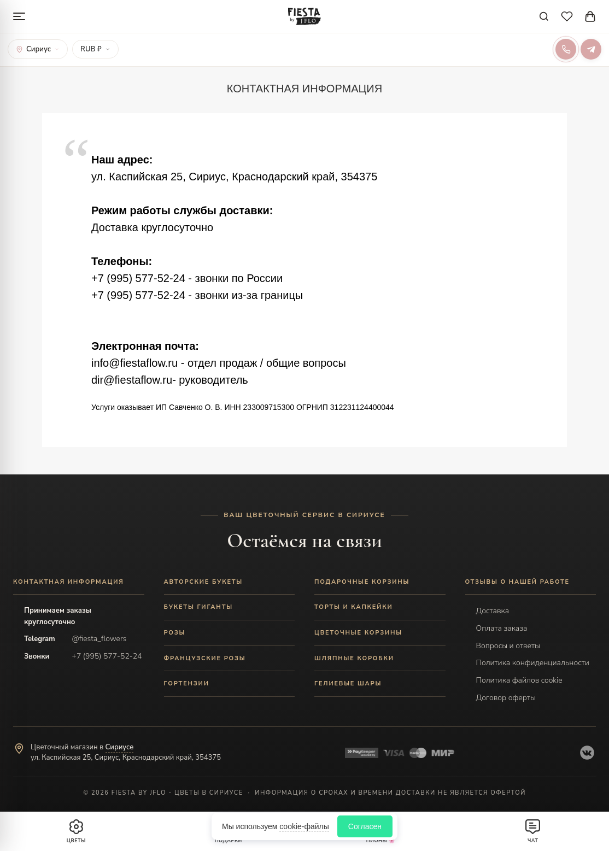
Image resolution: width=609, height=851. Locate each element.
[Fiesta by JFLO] (304, 16)
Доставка (493, 611)
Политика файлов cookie (519, 680)
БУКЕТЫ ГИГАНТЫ (198, 607)
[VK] (587, 752)
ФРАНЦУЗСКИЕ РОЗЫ (205, 658)
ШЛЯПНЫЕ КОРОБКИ (354, 658)
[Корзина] (589, 16)
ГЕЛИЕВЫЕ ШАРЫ (348, 683)
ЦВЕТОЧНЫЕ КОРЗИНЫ (358, 633)
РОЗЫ (175, 633)
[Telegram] (591, 49)
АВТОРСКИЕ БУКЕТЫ (203, 582)
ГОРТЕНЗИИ (186, 683)
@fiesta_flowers (99, 638)
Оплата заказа (502, 628)
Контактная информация (68, 582)
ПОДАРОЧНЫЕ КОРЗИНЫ (361, 582)
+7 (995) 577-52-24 (107, 656)
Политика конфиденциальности (532, 663)
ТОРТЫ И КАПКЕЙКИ (353, 607)
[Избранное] (566, 16)
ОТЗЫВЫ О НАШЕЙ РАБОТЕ (517, 582)
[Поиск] (543, 16)
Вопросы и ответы (508, 646)
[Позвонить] (565, 49)
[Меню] (19, 16)
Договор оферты (506, 697)
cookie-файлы (304, 826)
